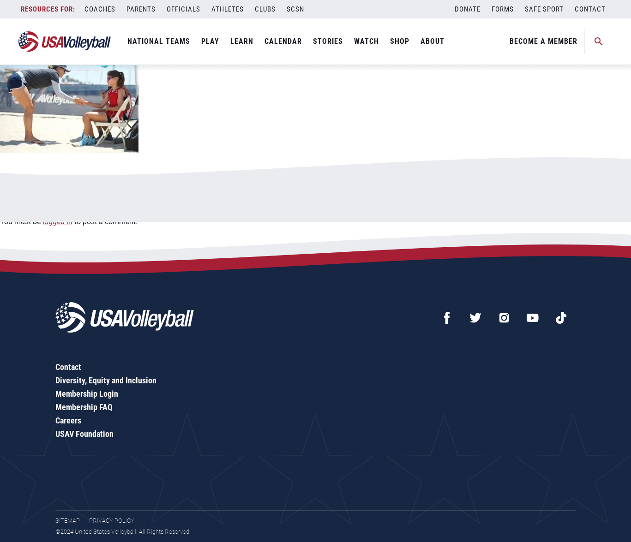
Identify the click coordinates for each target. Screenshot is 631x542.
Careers (68, 420)
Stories (328, 41)
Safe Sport (544, 9)
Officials (183, 9)
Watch (366, 41)
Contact (590, 9)
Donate (468, 9)
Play (210, 41)
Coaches (99, 9)
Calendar (283, 41)
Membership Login (86, 394)
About (433, 41)
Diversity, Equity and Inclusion (105, 380)
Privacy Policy (111, 520)
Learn (241, 41)
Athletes (227, 9)
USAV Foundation (84, 434)
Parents (141, 9)
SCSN (295, 9)
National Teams (158, 41)
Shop (399, 41)
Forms (503, 9)
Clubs (265, 9)
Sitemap (67, 520)
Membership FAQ (84, 407)
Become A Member (543, 41)
